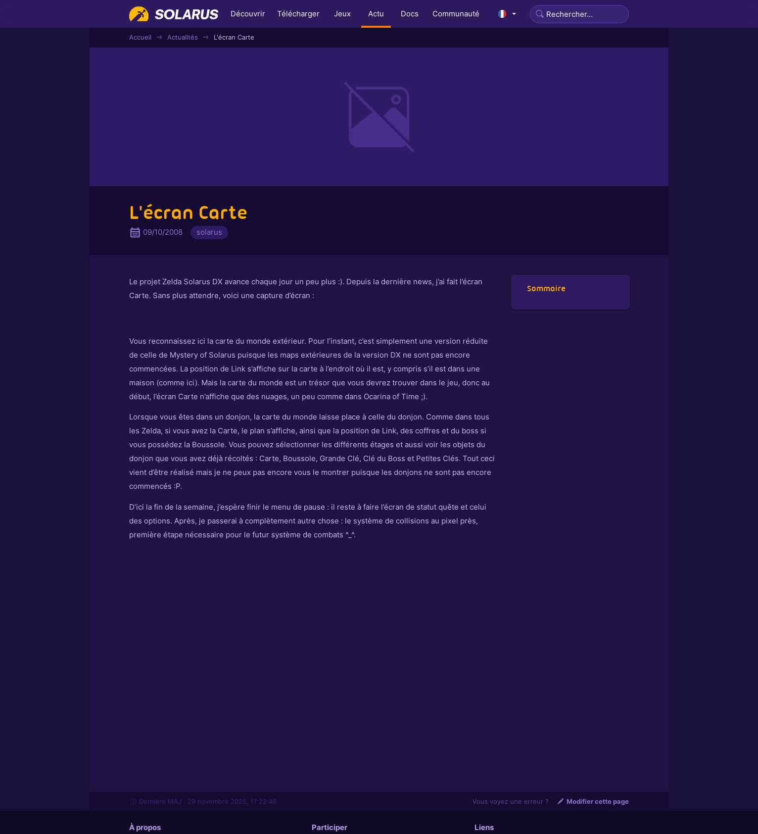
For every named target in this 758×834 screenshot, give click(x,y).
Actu (376, 13)
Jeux (342, 13)
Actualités (182, 37)
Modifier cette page (593, 801)
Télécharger (298, 13)
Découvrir (248, 13)
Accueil (140, 37)
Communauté (455, 13)
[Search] (579, 14)
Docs (410, 13)
